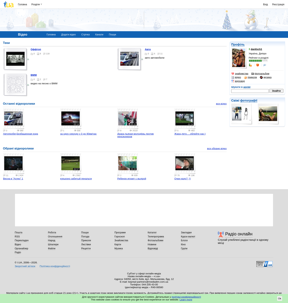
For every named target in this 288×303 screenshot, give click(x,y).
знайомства (239, 73)
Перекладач (21, 240)
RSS (17, 236)
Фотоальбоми (155, 240)
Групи (184, 248)
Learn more (186, 299)
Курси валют (188, 236)
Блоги (184, 240)
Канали (99, 34)
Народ (51, 240)
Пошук (112, 34)
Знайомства (121, 240)
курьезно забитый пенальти (76, 178)
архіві (247, 87)
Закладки (186, 232)
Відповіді (153, 248)
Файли (51, 248)
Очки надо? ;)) (182, 178)
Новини (152, 244)
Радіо (18, 252)
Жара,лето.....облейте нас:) (190, 133)
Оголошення (55, 236)
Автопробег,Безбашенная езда (20, 133)
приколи (250, 77)
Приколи (86, 240)
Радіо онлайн (239, 233)
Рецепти (86, 248)
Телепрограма (156, 236)
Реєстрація (278, 4)
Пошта (18, 232)
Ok (279, 298)
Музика (118, 248)
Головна (22, 4)
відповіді (238, 81)
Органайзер (21, 248)
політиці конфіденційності (186, 296)
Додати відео (68, 34)
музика (265, 77)
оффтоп (36, 49)
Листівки (86, 244)
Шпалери (53, 244)
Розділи (35, 4)
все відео (221, 103)
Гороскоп (119, 236)
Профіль (238, 44)
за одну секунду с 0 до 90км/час (78, 133)
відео (236, 77)
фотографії (248, 100)
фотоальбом (260, 73)
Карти (117, 244)
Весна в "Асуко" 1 (13, 178)
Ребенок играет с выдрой (131, 178)
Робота (52, 232)
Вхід (265, 4)
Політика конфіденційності (55, 266)
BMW (34, 75)
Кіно (183, 244)
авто (148, 49)
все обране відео (217, 148)
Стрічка (85, 34)
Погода (85, 236)
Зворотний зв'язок (25, 266)
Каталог (152, 232)
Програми (120, 232)
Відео (18, 244)
